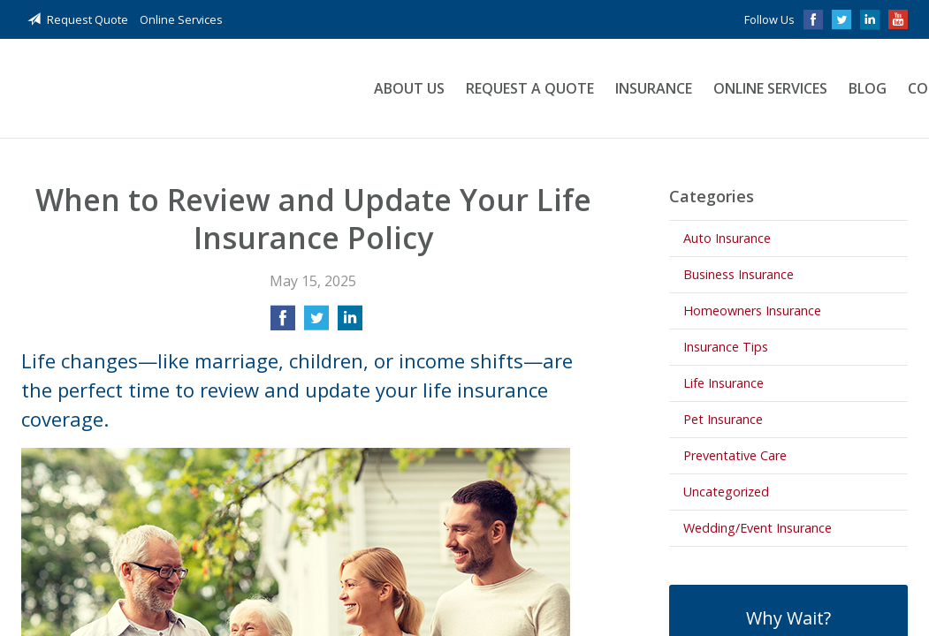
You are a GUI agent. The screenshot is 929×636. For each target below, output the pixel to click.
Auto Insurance (727, 238)
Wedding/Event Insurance (757, 527)
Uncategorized (726, 491)
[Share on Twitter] (316, 323)
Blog (868, 88)
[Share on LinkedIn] (350, 323)
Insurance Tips (725, 346)
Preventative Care (735, 455)
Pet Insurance (723, 419)
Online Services (181, 19)
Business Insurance (738, 274)
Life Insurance (723, 383)
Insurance (653, 88)
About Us (409, 88)
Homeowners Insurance (752, 310)
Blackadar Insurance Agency (178, 89)
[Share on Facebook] (282, 323)
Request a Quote (530, 88)
